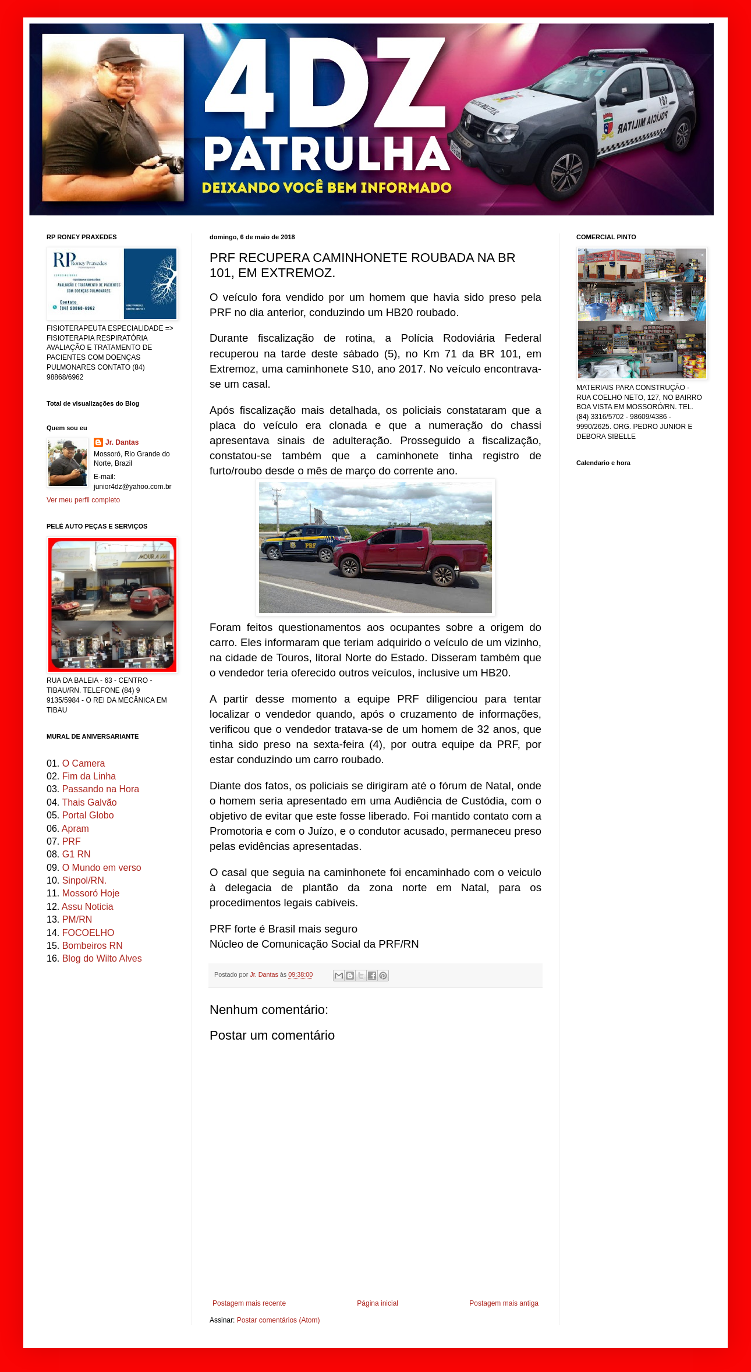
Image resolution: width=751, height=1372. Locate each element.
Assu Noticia (88, 907)
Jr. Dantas (265, 974)
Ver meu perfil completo (83, 500)
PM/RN (77, 919)
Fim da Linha (89, 776)
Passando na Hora (101, 789)
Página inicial (377, 1303)
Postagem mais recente (249, 1303)
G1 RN (76, 854)
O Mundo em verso (101, 868)
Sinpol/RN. (84, 880)
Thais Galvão (89, 802)
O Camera (83, 763)
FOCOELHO (88, 933)
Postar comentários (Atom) (278, 1320)
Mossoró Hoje (91, 893)
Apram (75, 829)
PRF (71, 841)
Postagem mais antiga (504, 1303)
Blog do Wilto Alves (102, 958)
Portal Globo (88, 815)
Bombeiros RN (92, 946)
